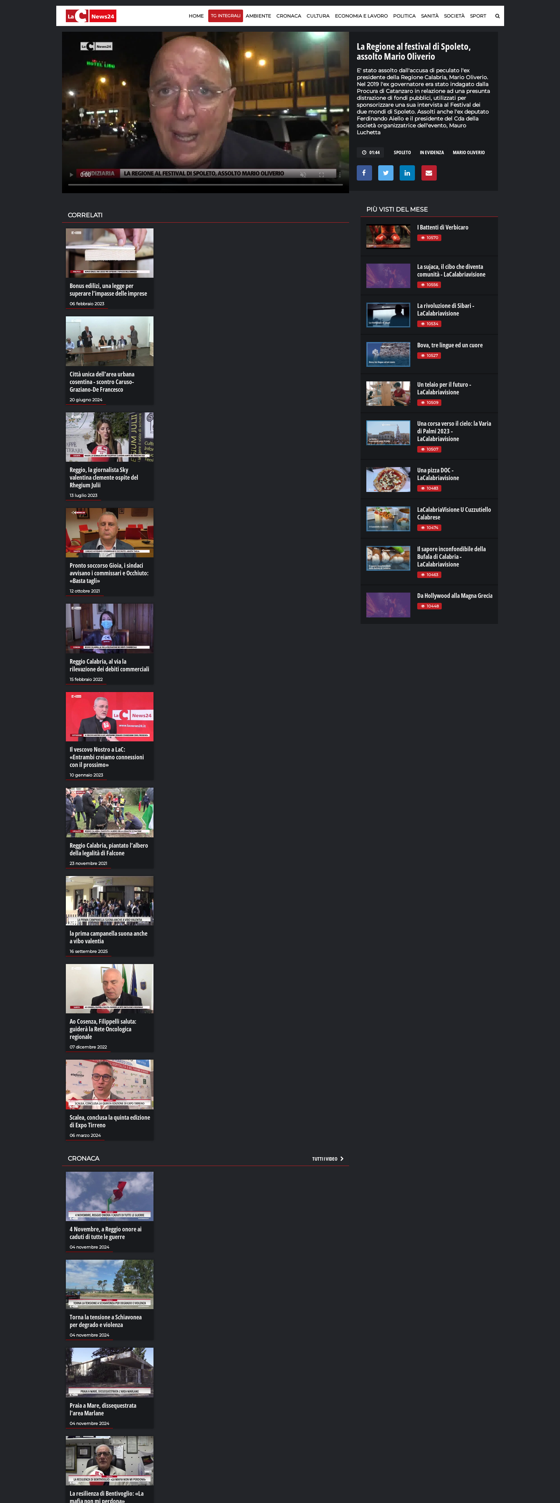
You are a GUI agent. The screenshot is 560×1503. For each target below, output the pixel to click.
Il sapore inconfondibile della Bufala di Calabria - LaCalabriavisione (451, 556)
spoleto (402, 152)
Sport (478, 16)
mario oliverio (469, 152)
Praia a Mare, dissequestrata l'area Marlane (103, 1409)
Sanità (430, 16)
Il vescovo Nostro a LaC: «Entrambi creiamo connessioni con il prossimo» (107, 757)
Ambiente (258, 16)
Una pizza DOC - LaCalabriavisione (438, 474)
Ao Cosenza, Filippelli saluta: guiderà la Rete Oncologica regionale (103, 1029)
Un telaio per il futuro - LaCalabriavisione (444, 388)
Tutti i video (328, 1158)
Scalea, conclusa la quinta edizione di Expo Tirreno (110, 1121)
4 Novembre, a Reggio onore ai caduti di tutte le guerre (106, 1233)
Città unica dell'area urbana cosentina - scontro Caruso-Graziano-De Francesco (102, 382)
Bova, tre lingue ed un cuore (450, 345)
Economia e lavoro (361, 16)
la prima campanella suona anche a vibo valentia (108, 937)
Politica (404, 16)
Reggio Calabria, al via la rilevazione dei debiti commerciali (109, 665)
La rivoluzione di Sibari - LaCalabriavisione (445, 309)
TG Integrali (225, 15)
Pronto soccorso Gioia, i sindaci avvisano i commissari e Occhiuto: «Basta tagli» (109, 573)
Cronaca (288, 16)
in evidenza (432, 152)
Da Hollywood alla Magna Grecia (455, 595)
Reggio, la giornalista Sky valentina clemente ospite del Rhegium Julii (104, 477)
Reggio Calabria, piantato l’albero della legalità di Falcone (109, 849)
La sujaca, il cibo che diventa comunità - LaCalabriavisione (451, 270)
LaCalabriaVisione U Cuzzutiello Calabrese (454, 513)
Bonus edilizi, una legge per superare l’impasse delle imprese (108, 290)
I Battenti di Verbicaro (443, 227)
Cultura (318, 16)
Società (454, 16)
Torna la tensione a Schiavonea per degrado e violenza (106, 1321)
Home (196, 16)
